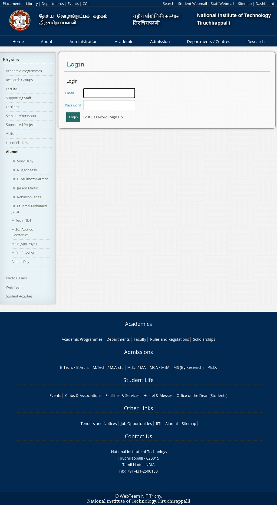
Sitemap (245, 3)
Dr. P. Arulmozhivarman (30, 178)
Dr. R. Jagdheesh (24, 170)
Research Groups (19, 79)
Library (32, 3)
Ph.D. (212, 367)
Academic (124, 41)
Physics (11, 59)
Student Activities (19, 296)
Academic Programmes (24, 70)
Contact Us (138, 436)
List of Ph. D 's (17, 142)
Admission (160, 41)
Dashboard (265, 3)
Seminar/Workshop (21, 115)
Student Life (138, 380)
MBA (165, 367)
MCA (154, 367)
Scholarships (204, 339)
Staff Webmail (222, 3)
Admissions (138, 352)
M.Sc (131, 367)
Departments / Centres (208, 41)
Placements (12, 3)
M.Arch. (116, 367)
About (46, 41)
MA (143, 367)
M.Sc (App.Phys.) (24, 243)
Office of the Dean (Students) (202, 395)
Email (69, 93)
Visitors (11, 133)
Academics (138, 323)
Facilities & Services (122, 395)
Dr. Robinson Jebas (26, 197)
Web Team (14, 287)
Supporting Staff (18, 97)
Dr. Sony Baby (22, 161)
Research (256, 41)
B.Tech (66, 367)
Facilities (12, 106)
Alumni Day (20, 261)
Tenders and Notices (99, 423)
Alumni (12, 151)
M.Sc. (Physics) (23, 252)
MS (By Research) (188, 367)
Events (73, 3)
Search (168, 3)
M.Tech (99, 367)
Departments (53, 3)
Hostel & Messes (158, 395)
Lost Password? (96, 117)
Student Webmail (192, 3)
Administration (84, 41)
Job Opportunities (136, 423)
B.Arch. (82, 367)
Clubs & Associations (83, 395)
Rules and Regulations (169, 339)
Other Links (138, 408)
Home (18, 41)
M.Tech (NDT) (22, 220)
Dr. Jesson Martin (25, 188)
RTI (158, 423)
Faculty (11, 88)
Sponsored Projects (21, 124)
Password (73, 105)
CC (85, 3)
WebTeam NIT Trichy (140, 496)
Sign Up (116, 117)
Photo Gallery (16, 278)
